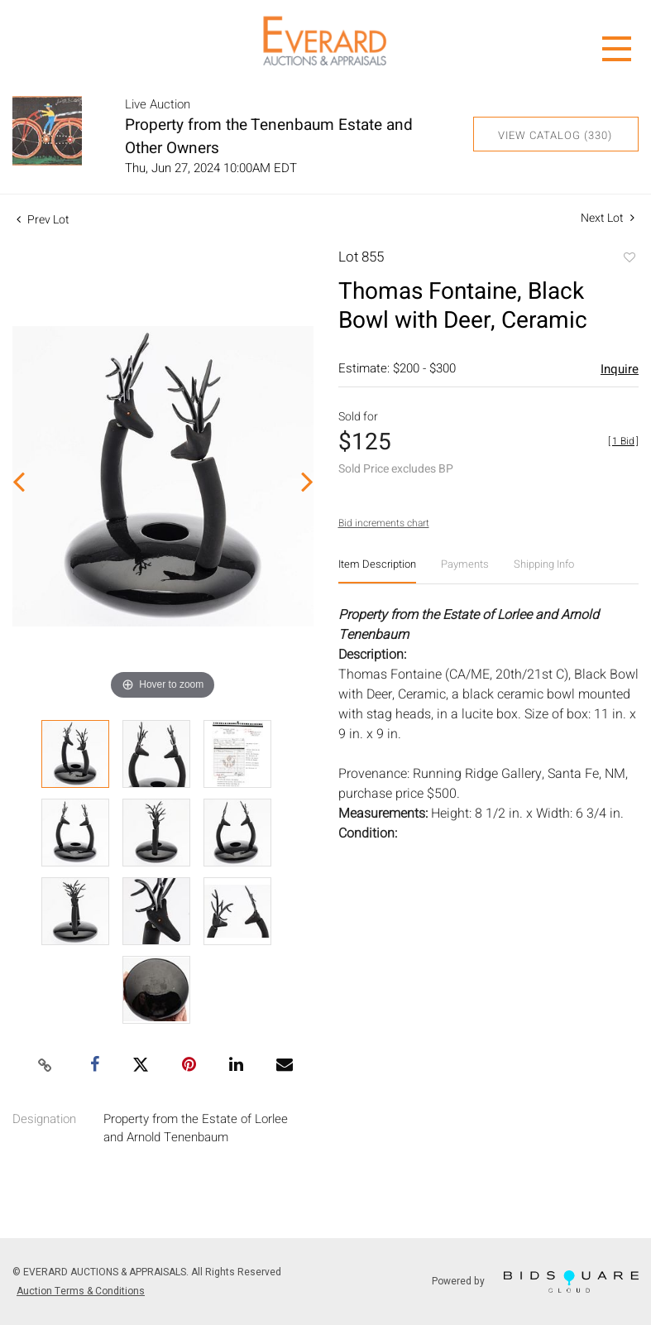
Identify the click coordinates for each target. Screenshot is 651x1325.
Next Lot (607, 218)
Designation (44, 1119)
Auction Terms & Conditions (81, 1291)
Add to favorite (629, 259)
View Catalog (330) (555, 135)
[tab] (377, 570)
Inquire (620, 369)
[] (623, 441)
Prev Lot (43, 219)
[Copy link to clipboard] (45, 1066)
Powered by (535, 1281)
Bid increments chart (383, 523)
